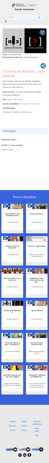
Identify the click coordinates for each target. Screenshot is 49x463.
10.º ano (23, 104)
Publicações (12, 426)
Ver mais (42, 399)
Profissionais (27, 112)
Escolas (24, 421)
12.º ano (38, 104)
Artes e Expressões (15, 99)
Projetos (12, 430)
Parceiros (24, 430)
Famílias (24, 426)
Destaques (12, 421)
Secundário (7, 112)
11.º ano (30, 104)
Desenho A (16, 112)
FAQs (37, 435)
